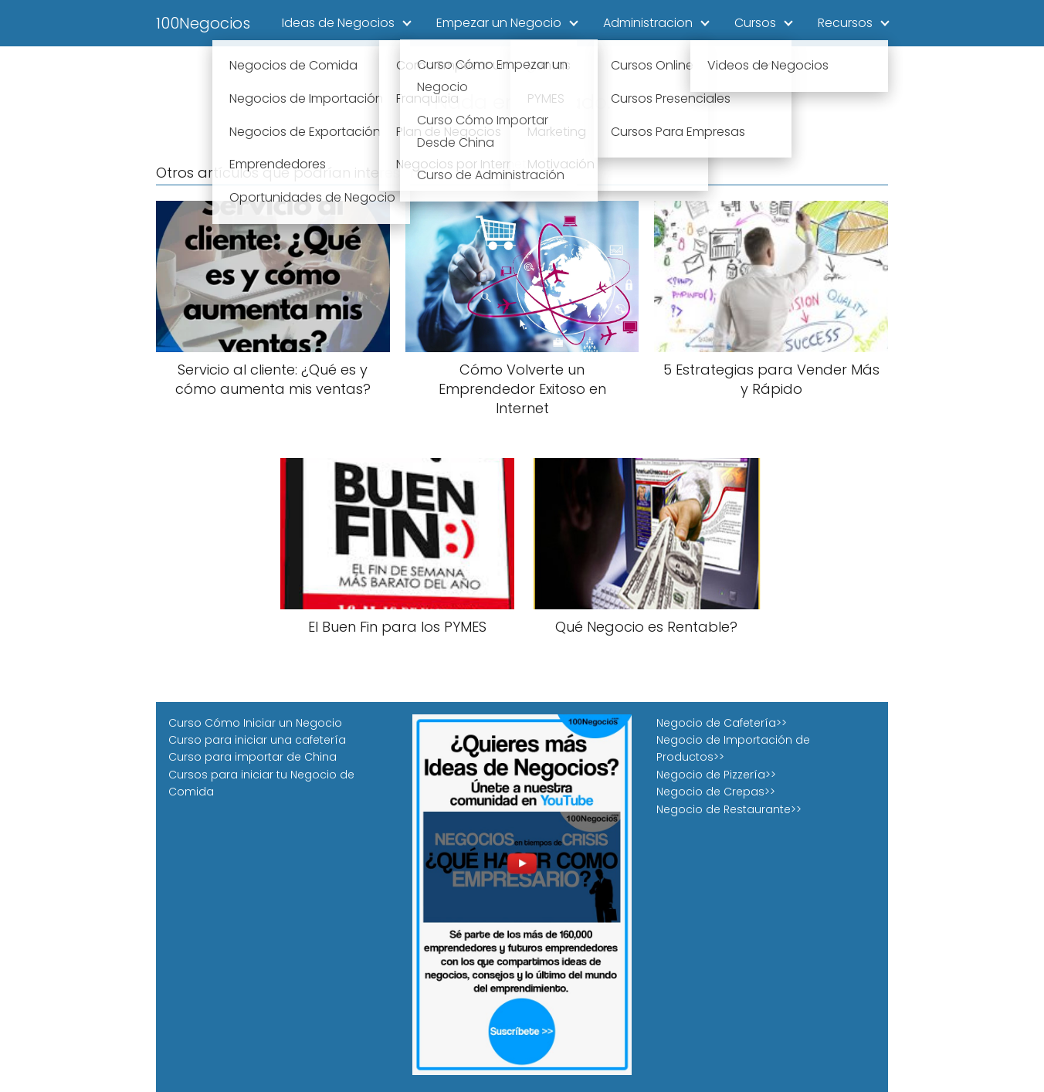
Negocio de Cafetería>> (721, 723)
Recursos (845, 23)
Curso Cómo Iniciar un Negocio (255, 723)
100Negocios (203, 23)
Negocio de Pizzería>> (716, 774)
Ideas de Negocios (338, 23)
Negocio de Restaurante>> (729, 809)
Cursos (755, 23)
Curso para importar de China (252, 757)
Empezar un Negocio (498, 23)
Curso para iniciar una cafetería (257, 740)
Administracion (648, 23)
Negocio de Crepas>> (715, 791)
